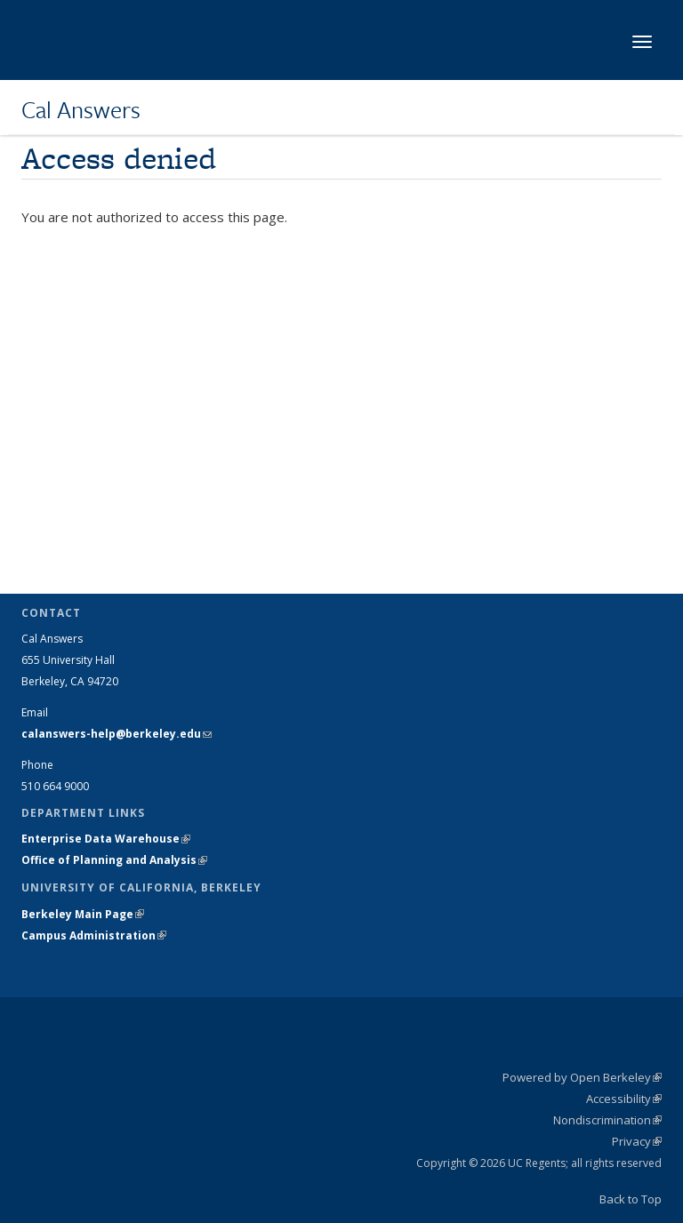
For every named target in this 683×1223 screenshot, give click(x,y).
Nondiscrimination (607, 1120)
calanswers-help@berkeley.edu (116, 733)
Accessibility (624, 1099)
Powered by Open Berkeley (582, 1077)
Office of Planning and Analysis (114, 859)
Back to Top (630, 1199)
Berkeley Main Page (82, 914)
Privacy (637, 1141)
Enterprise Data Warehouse (105, 838)
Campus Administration (93, 935)
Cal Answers (81, 109)
